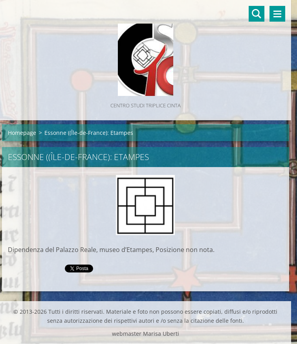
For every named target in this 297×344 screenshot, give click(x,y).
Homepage (22, 132)
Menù (277, 14)
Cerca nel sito (256, 14)
